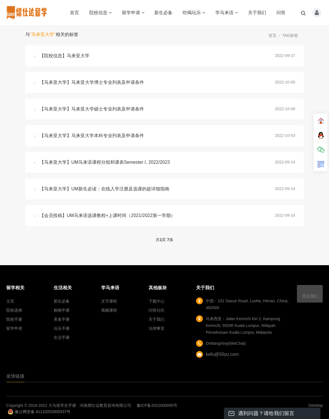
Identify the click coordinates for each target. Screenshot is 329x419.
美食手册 (62, 319)
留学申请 (133, 12)
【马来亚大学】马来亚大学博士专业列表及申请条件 (91, 82)
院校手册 (14, 319)
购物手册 (62, 310)
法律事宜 (156, 328)
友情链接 (15, 376)
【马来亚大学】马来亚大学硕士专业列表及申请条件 (91, 109)
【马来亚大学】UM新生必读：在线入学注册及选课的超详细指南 (104, 188)
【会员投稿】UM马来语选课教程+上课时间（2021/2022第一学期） (107, 215)
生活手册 (62, 337)
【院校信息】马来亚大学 (64, 55)
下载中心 (156, 301)
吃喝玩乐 (194, 12)
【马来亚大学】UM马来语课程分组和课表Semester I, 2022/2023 (104, 162)
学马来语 (226, 12)
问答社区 (156, 310)
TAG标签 (290, 35)
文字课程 (109, 301)
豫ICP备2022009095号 (157, 405)
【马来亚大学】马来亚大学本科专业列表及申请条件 (91, 135)
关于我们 (257, 12)
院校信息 (100, 12)
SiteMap (315, 405)
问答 (281, 12)
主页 (10, 301)
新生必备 (163, 12)
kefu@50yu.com (222, 354)
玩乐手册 (62, 328)
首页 (74, 12)
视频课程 (109, 310)
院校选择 (14, 310)
